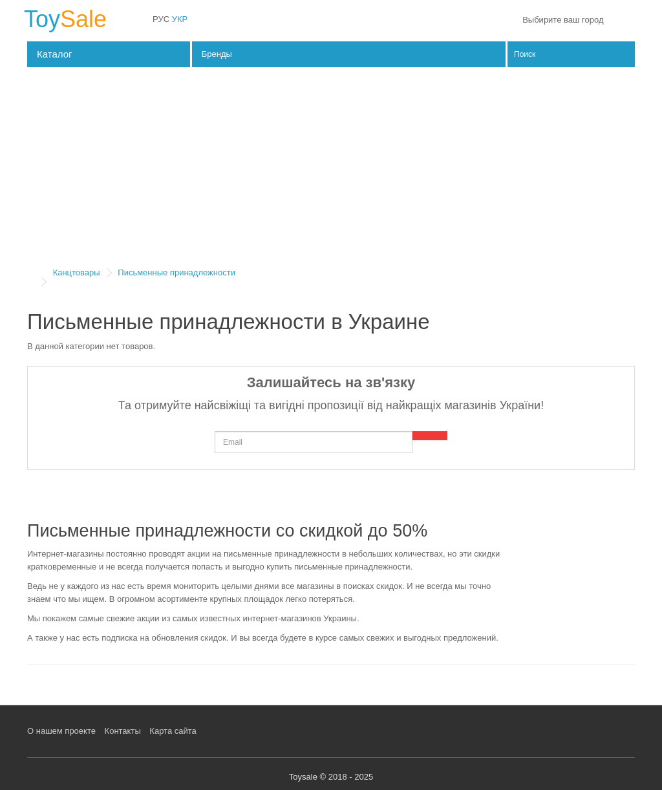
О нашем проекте (61, 731)
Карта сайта (172, 731)
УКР (180, 19)
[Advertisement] (331, 170)
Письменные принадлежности (176, 272)
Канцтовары (76, 272)
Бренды (217, 54)
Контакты (123, 731)
